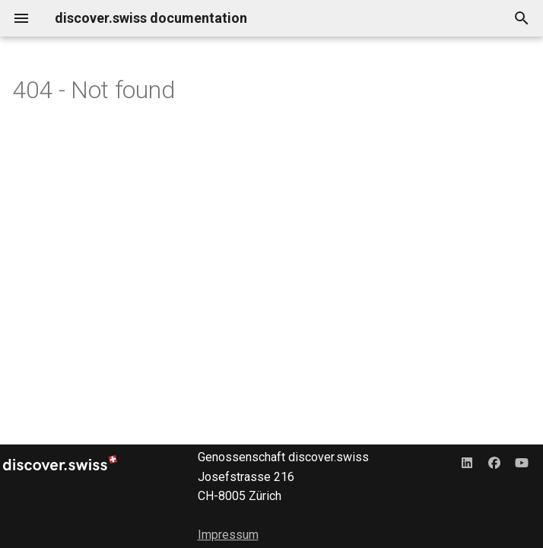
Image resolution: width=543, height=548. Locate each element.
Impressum (228, 534)
